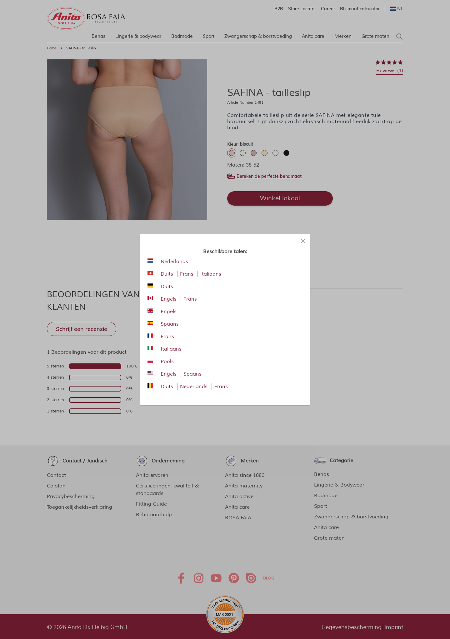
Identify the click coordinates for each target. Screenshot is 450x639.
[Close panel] (303, 241)
